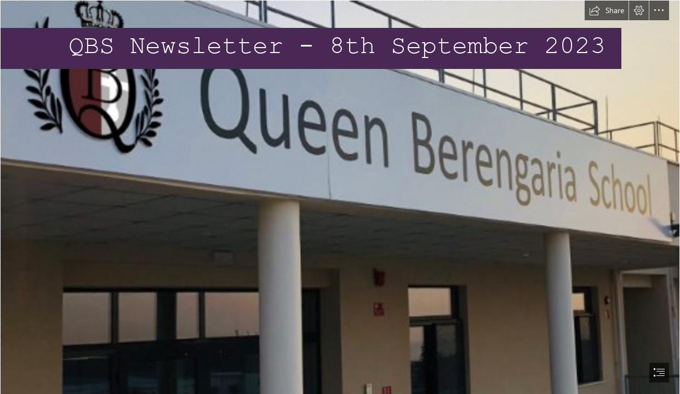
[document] (340, 197)
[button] (606, 10)
